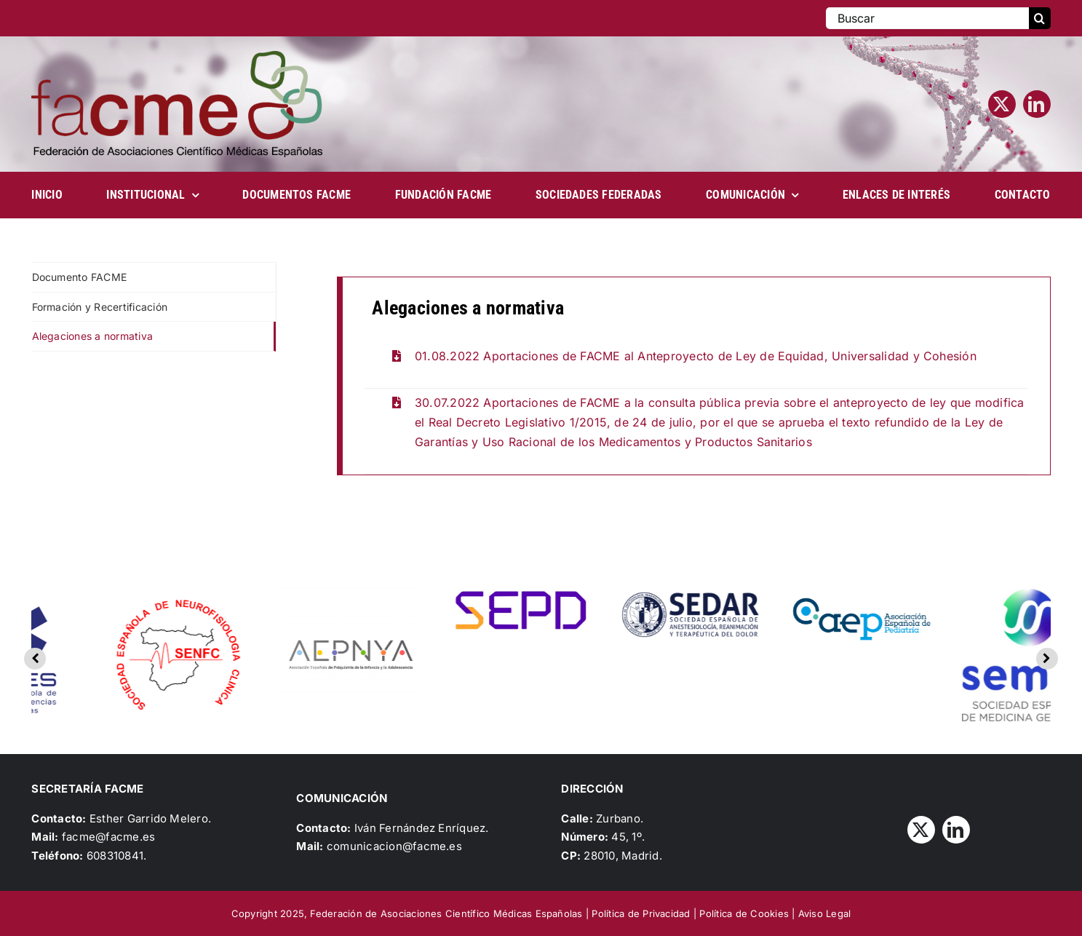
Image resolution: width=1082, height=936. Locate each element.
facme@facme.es (108, 837)
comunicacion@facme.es (394, 846)
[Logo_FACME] (176, 56)
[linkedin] (1037, 104)
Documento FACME (79, 277)
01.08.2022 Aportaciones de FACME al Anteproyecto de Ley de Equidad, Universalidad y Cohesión (695, 356)
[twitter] (1002, 104)
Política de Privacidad (641, 913)
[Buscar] (927, 18)
